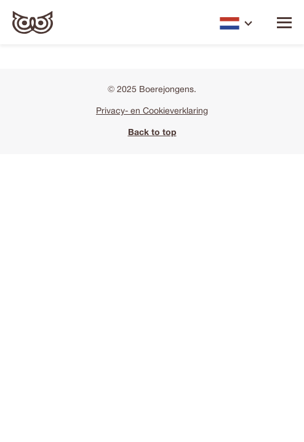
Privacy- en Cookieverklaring (152, 111)
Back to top (152, 133)
